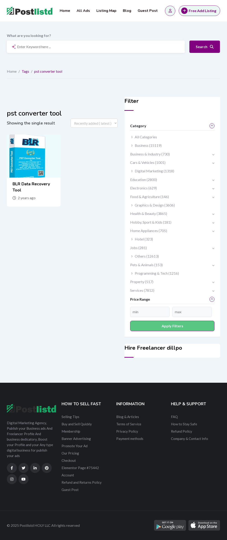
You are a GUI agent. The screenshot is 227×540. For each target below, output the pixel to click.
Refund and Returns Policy (82, 482)
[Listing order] (94, 123)
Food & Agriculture (149, 196)
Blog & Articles (127, 417)
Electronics (143, 188)
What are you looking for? (29, 35)
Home (65, 10)
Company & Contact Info (189, 439)
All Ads (83, 10)
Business (148, 145)
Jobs (138, 247)
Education (143, 179)
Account (68, 475)
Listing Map (106, 10)
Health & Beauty (148, 213)
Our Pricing (70, 453)
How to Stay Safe (184, 424)
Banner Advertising (76, 439)
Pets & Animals (146, 265)
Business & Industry (150, 154)
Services (142, 290)
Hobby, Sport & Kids (150, 222)
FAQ (174, 417)
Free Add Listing (198, 11)
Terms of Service (128, 424)
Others (147, 256)
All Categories (146, 137)
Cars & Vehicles (147, 162)
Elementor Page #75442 (80, 468)
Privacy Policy (127, 431)
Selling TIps (70, 417)
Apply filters (172, 326)
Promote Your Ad (75, 446)
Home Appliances (148, 230)
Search (205, 46)
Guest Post (148, 10)
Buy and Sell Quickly (77, 424)
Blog (127, 10)
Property (141, 281)
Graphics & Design (155, 205)
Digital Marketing (154, 171)
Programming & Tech (157, 273)
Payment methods (129, 439)
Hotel (144, 239)
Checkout (69, 460)
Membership (71, 431)
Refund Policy (181, 431)
